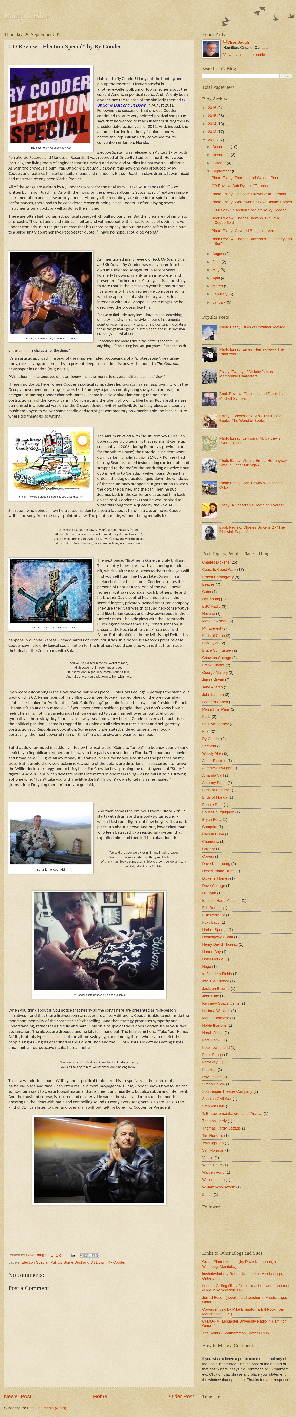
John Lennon (213, 694)
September (222, 171)
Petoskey (210, 1062)
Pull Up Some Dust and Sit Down (78, 1262)
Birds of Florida (214, 797)
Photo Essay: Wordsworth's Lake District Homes (251, 202)
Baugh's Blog (27, 15)
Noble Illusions (214, 1025)
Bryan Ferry (212, 819)
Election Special (34, 1262)
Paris (206, 716)
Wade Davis (212, 1165)
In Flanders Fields (217, 974)
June (217, 262)
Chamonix (210, 841)
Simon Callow (213, 1084)
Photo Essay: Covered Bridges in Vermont (246, 231)
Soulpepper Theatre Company (227, 1091)
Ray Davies (211, 1077)
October (220, 163)
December (222, 147)
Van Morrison (213, 1150)
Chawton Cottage (216, 658)
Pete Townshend (216, 1047)
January (220, 302)
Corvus (208, 856)
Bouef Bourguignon (218, 812)
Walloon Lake (213, 1180)
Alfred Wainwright (216, 768)
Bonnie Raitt (212, 805)
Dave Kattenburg (216, 863)
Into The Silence (215, 981)
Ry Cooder (117, 1262)
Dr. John (209, 893)
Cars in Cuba (213, 834)
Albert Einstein (214, 761)
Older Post (181, 1396)
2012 (212, 140)
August (219, 254)
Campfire (209, 827)
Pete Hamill (211, 1040)
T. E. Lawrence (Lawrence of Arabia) (232, 1113)
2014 (212, 124)
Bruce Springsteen (217, 650)
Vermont (209, 746)
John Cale (210, 996)
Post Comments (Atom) (46, 1408)
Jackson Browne (216, 988)
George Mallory (215, 672)
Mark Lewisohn (214, 621)
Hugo (206, 966)
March (218, 286)
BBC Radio (211, 606)
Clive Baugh (238, 42)
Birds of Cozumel (216, 790)
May (217, 270)
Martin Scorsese (215, 1018)
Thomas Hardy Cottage (221, 1128)
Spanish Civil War (216, 1099)
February (221, 294)
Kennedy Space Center (221, 1003)
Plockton (209, 1069)
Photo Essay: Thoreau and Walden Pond (245, 178)
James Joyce (213, 680)
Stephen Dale (213, 1106)
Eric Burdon (212, 908)
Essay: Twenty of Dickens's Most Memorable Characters (246, 373)
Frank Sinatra (213, 665)
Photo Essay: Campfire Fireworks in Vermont (248, 194)
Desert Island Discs (218, 871)
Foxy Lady (210, 922)
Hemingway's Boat (217, 937)
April (217, 278)
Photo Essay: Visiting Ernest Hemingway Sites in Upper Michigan (253, 462)
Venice (207, 1157)
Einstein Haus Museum (221, 900)
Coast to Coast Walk (219, 569)
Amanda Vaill (213, 775)
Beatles (208, 584)
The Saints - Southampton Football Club (235, 1333)
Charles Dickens (215, 562)
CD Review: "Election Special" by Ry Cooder (248, 210)
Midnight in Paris (216, 709)
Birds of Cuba (213, 635)
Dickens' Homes (215, 878)
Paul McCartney (215, 724)
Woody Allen (212, 753)
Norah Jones (212, 1033)
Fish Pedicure (213, 915)
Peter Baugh (212, 1055)
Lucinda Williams (216, 1010)
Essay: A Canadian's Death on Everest (251, 505)
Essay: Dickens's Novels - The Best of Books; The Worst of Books (251, 418)
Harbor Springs (214, 929)
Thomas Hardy (214, 1121)
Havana (208, 613)
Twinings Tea (213, 1143)
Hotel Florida (212, 959)
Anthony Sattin (214, 782)
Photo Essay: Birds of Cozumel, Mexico (252, 327)
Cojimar (208, 849)
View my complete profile (244, 55)
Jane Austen (212, 687)
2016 (212, 108)
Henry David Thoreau (220, 944)
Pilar (206, 731)
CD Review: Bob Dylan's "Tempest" (240, 186)
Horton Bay (211, 952)
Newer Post (17, 1396)
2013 (212, 132)
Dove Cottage (213, 886)
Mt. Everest (211, 628)
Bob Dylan (210, 643)
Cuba (206, 591)
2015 (212, 115)
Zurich (207, 1194)
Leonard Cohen (215, 702)
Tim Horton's (212, 1135)
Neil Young (211, 599)
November (222, 155)
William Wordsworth (218, 1187)
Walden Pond (213, 1172)
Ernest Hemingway (218, 577)
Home (100, 1396)
